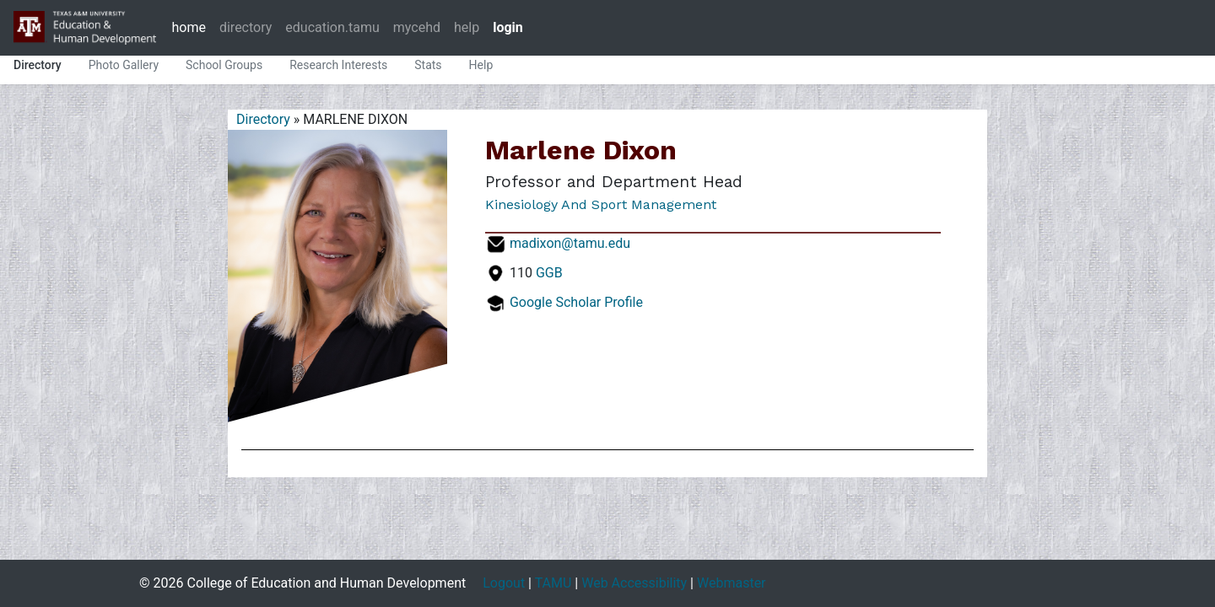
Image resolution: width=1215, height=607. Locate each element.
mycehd (416, 27)
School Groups (224, 65)
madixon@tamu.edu (570, 243)
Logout (504, 583)
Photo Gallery (124, 65)
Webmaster (731, 583)
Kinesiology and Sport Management (600, 204)
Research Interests (338, 65)
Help (481, 65)
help (466, 27)
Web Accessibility (634, 583)
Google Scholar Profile (576, 302)
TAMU (553, 583)
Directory (38, 65)
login (508, 27)
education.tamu (332, 27)
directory (245, 27)
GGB (549, 273)
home (188, 27)
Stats (427, 65)
